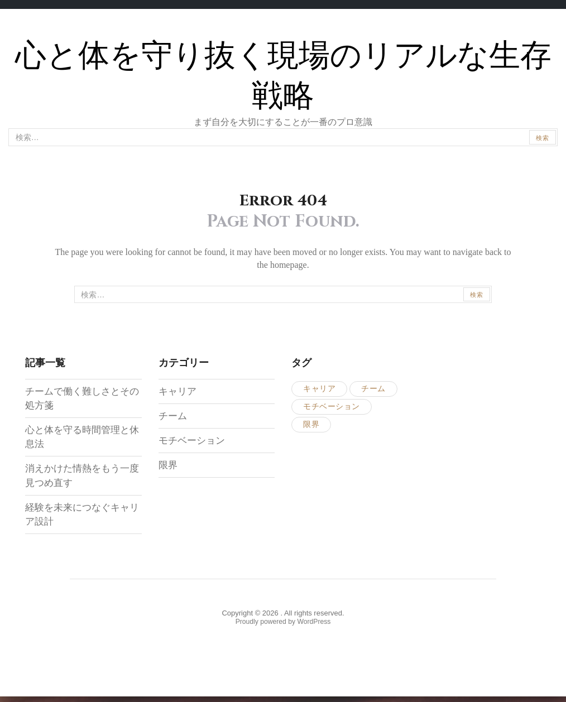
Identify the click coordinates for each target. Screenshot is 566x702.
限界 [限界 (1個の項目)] (311, 426)
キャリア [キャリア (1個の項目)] (319, 390)
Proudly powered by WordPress (283, 625)
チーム (174, 417)
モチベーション (194, 442)
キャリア (179, 392)
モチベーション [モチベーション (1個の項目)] (331, 408)
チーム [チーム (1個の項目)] (373, 390)
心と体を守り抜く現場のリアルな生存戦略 (283, 75)
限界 (169, 466)
